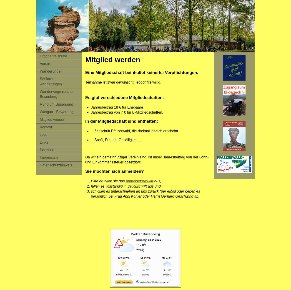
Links (44, 142)
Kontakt (46, 127)
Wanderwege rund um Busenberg (57, 94)
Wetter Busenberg (145, 234)
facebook (47, 150)
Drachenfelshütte (53, 56)
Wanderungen (51, 71)
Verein (45, 64)
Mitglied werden (52, 120)
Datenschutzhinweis (56, 165)
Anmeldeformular (139, 181)
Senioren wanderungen (51, 81)
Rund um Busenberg (56, 104)
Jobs (44, 135)
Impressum (49, 157)
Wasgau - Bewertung (57, 112)
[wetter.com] (124, 283)
